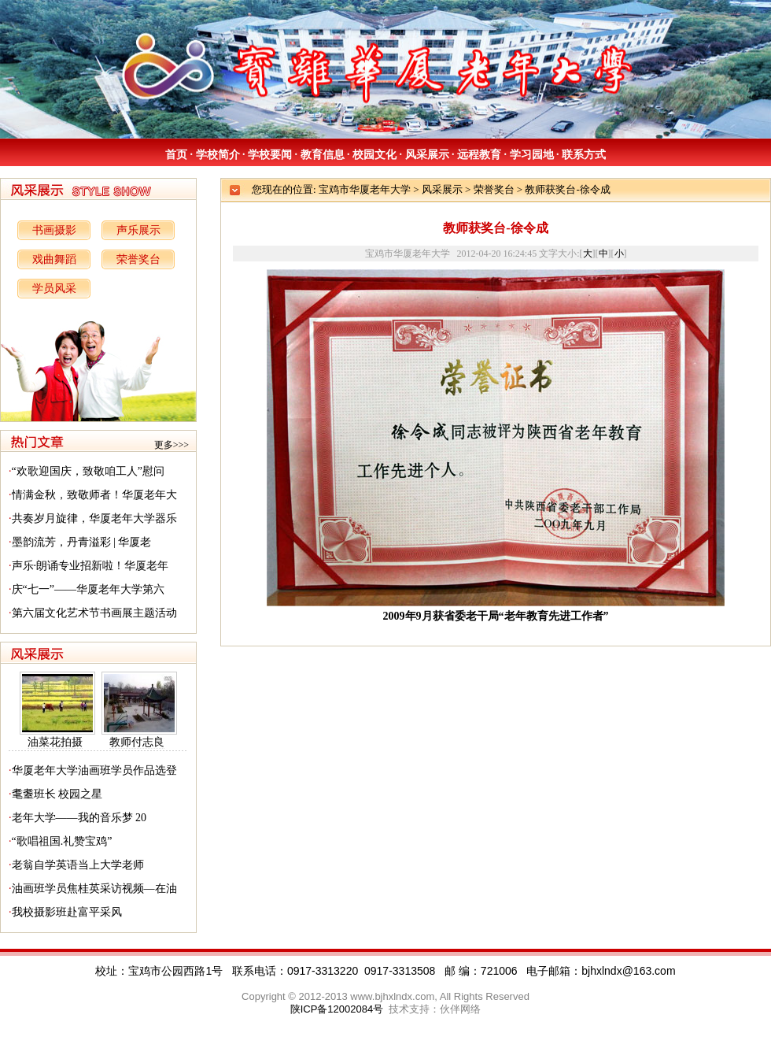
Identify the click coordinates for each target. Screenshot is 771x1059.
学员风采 (54, 288)
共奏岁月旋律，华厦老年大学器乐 (94, 518)
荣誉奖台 (138, 259)
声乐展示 (138, 230)
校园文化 (374, 155)
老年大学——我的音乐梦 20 (79, 818)
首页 (176, 155)
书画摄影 (54, 230)
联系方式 (584, 155)
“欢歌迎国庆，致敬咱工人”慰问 (88, 471)
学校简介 (218, 155)
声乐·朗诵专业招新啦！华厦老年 (90, 566)
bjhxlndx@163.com (628, 971)
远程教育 (479, 155)
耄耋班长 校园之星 (57, 794)
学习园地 (532, 155)
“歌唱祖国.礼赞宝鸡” (62, 841)
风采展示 (427, 155)
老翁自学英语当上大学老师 (78, 865)
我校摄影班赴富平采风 (67, 912)
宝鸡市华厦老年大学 (365, 189)
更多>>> (171, 444)
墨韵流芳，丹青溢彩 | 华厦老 (82, 542)
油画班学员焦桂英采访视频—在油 (94, 888)
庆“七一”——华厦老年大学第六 (88, 589)
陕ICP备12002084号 (337, 1009)
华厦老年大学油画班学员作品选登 (94, 770)
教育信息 (323, 155)
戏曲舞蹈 (54, 259)
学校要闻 (270, 155)
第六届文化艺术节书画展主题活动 (94, 613)
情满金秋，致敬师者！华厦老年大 (94, 495)
